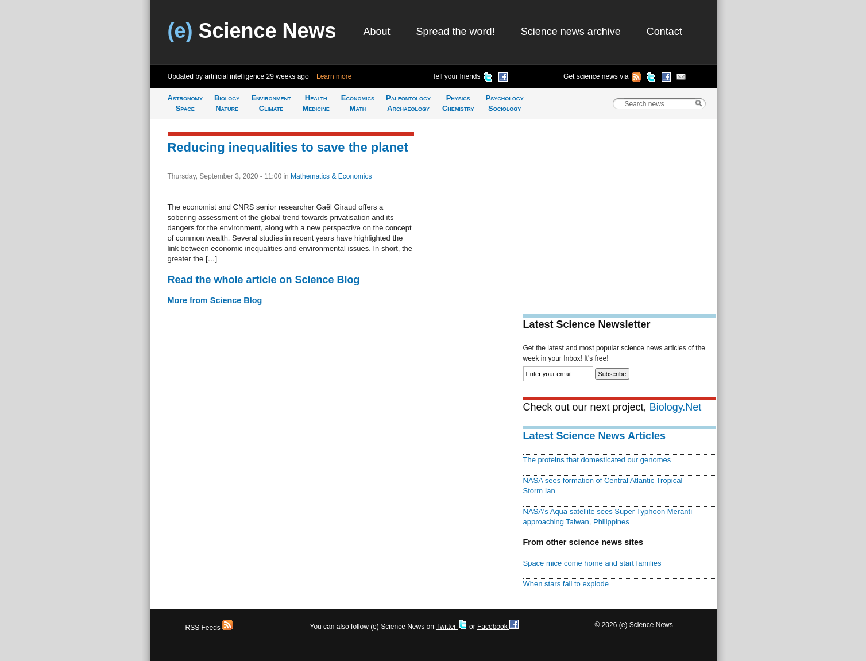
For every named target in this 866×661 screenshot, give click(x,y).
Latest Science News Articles (594, 436)
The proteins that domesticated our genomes (597, 459)
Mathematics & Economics (331, 176)
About (377, 31)
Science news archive (571, 31)
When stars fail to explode (566, 583)
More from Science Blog (215, 300)
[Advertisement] (619, 210)
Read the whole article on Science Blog (264, 279)
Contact (664, 31)
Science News (252, 30)
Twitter (451, 627)
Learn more (333, 76)
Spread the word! (455, 31)
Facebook (498, 627)
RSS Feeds (209, 628)
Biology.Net (676, 407)
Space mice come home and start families (592, 563)
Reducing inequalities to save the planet (288, 147)
